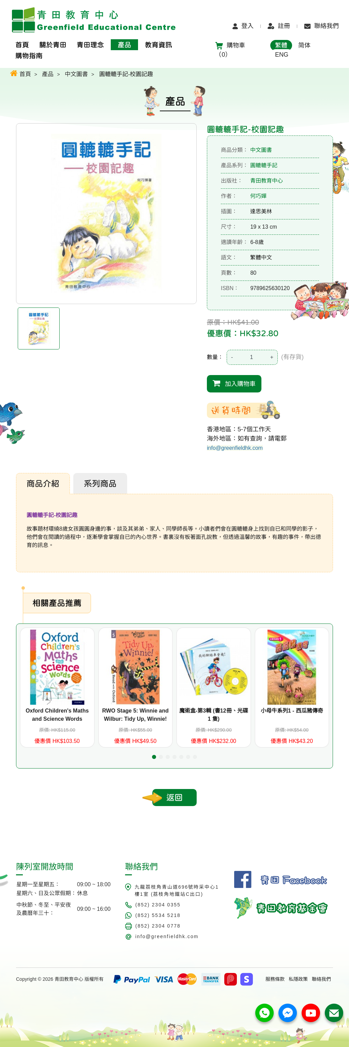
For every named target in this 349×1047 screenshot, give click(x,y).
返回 (174, 797)
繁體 (281, 45)
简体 (304, 45)
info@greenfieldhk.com (235, 448)
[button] (154, 757)
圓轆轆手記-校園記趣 (126, 74)
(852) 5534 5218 (158, 915)
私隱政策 (298, 979)
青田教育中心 (266, 181)
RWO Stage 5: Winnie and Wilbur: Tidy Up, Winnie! (135, 715)
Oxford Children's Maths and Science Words (57, 715)
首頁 (20, 73)
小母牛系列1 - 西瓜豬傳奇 (292, 711)
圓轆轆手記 (263, 165)
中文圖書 (76, 74)
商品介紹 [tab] (43, 483)
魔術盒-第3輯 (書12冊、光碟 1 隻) (213, 715)
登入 (243, 26)
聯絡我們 (321, 26)
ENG (281, 54)
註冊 (279, 26)
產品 (48, 74)
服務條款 (275, 979)
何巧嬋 (258, 196)
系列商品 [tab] (100, 483)
